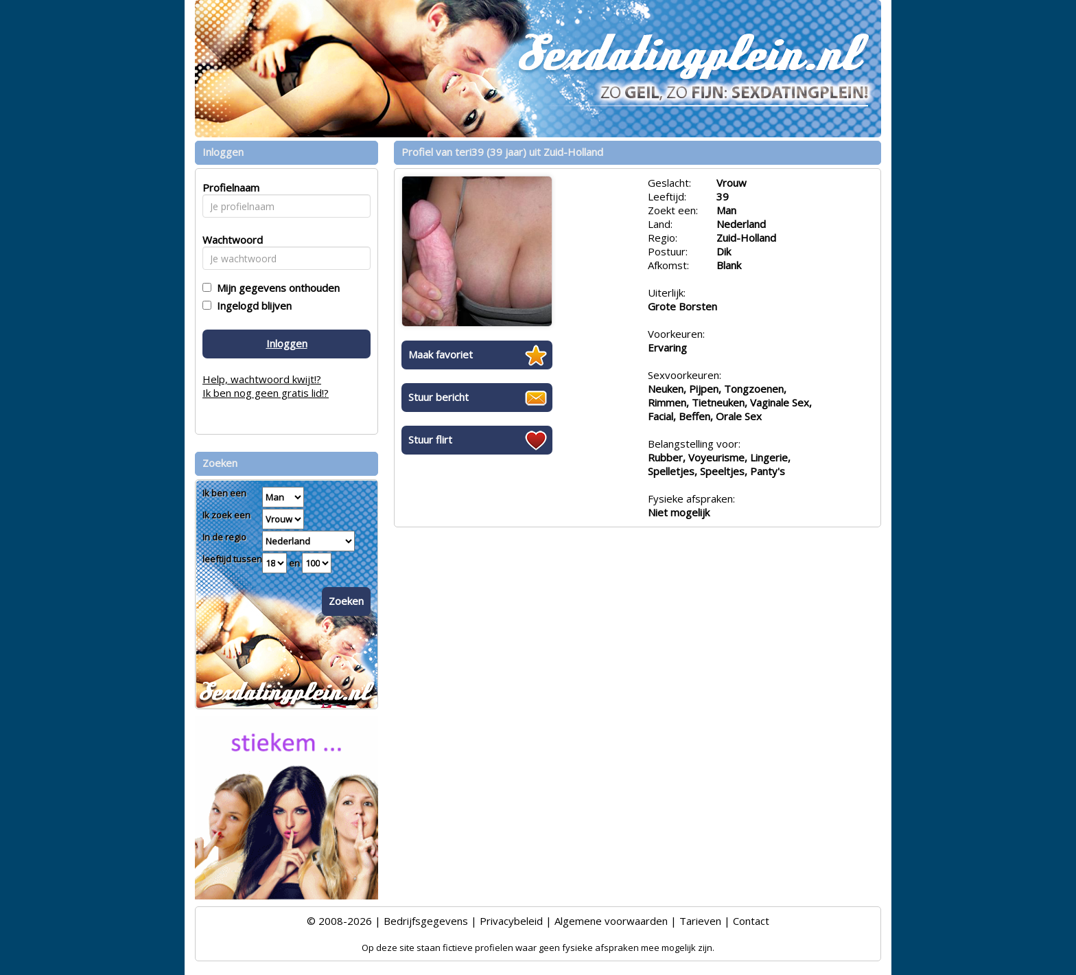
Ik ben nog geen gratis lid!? (265, 393)
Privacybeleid (511, 921)
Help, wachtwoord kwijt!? (261, 379)
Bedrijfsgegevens (426, 921)
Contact (751, 921)
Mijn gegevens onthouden (275, 288)
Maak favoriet (440, 354)
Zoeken (346, 601)
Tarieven (700, 921)
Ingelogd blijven (251, 305)
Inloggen (286, 343)
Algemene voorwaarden (611, 921)
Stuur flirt (430, 439)
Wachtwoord (228, 239)
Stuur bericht (438, 397)
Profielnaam (228, 187)
